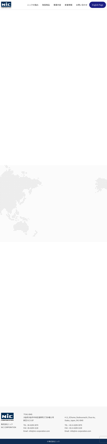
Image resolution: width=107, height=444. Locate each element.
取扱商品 (46, 4)
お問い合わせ (81, 4)
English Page (97, 4)
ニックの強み (32, 4)
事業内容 (57, 4)
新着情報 (68, 4)
